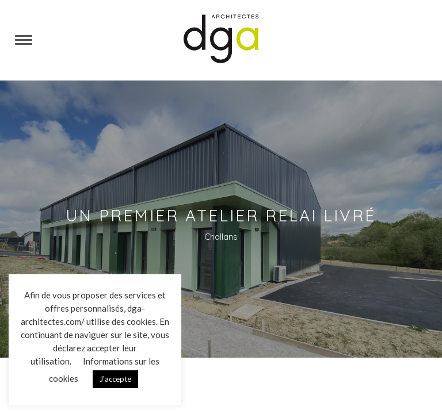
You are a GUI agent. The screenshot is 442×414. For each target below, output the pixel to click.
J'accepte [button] (115, 379)
